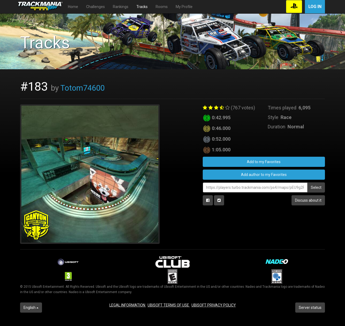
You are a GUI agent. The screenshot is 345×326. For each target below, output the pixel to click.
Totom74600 (82, 88)
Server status (310, 307)
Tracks (142, 7)
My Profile (184, 7)
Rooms (162, 7)
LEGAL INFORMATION (127, 305)
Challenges (95, 7)
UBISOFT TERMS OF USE (169, 305)
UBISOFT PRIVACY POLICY (213, 305)
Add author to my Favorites (264, 174)
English (31, 307)
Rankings (120, 7)
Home (73, 7)
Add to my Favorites (264, 162)
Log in (314, 6)
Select (316, 187)
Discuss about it (308, 200)
